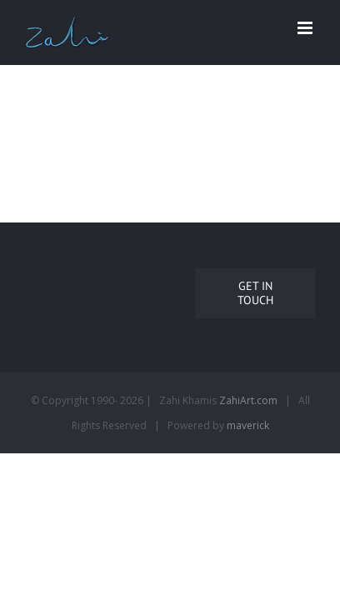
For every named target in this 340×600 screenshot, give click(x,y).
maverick (248, 475)
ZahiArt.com (248, 449)
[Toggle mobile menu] (306, 28)
